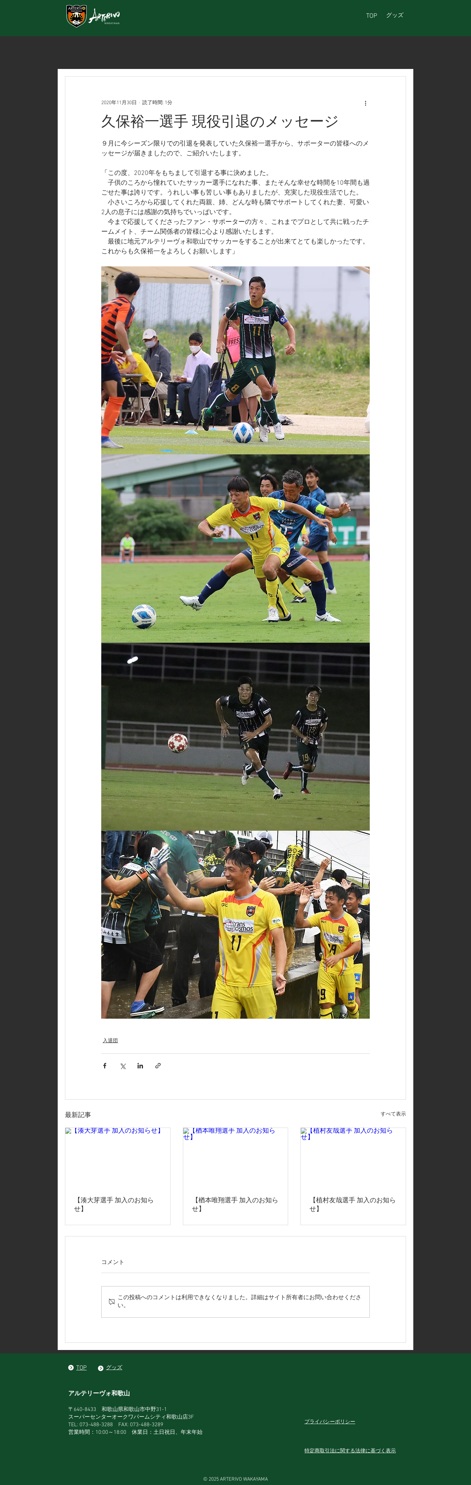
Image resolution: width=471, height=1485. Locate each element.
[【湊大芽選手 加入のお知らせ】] (117, 1157)
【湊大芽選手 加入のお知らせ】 (114, 1205)
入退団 (110, 1041)
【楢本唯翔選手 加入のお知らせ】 (235, 1205)
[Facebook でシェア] (104, 1065)
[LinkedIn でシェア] (140, 1065)
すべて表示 (393, 1114)
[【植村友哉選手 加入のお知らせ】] (353, 1157)
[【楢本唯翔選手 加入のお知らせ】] (235, 1157)
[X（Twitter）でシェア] (122, 1065)
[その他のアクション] (365, 102)
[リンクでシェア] (158, 1065)
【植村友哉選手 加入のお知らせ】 (353, 1205)
